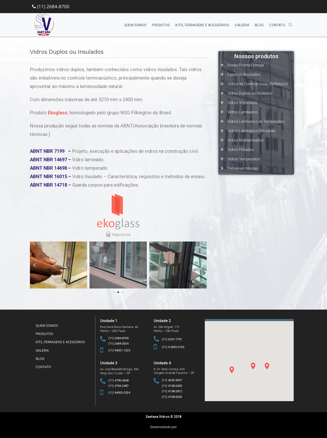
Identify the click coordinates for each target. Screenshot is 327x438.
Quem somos (47, 325)
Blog (40, 358)
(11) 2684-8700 (50, 6)
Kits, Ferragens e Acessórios (60, 342)
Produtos (44, 333)
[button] (114, 292)
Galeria (42, 350)
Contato (43, 367)
